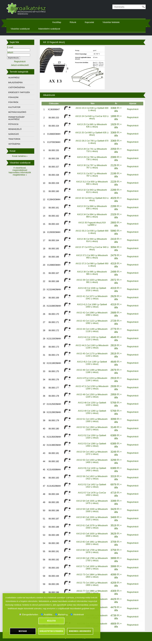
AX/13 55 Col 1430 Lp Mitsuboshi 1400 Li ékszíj (91, 461)
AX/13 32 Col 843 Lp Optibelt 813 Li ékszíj (91, 199)
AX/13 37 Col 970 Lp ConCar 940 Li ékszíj (91, 248)
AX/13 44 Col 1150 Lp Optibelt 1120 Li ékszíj (92, 338)
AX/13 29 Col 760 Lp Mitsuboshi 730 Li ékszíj (92, 158)
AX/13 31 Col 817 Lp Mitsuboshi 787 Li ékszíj (92, 174)
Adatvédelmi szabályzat (50, 29)
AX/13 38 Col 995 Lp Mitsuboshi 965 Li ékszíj (92, 272)
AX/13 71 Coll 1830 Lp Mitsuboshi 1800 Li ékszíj (92, 567)
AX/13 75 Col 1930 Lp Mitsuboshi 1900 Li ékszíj (91, 583)
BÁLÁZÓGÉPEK (17, 82)
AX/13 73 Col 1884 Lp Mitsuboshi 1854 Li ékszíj (91, 575)
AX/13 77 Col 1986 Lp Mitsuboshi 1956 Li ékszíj (91, 592)
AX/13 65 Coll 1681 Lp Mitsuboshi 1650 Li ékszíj (92, 543)
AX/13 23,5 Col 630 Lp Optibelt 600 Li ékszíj (91, 109)
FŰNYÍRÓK (15, 102)
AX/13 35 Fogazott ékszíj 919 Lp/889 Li (92, 223)
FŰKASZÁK (15, 97)
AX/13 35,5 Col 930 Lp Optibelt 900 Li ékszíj (91, 232)
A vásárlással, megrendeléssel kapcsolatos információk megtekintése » (21, 171)
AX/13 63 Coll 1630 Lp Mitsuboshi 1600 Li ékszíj (92, 534)
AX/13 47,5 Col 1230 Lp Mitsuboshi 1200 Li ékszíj (92, 387)
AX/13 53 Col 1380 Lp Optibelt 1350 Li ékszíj (92, 444)
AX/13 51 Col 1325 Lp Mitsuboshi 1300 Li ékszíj (91, 420)
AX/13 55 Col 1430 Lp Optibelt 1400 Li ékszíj (92, 469)
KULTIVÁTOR (16, 107)
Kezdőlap (57, 22)
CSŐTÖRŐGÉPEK (18, 87)
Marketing (61, 614)
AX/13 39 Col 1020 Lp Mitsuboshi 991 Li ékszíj (91, 281)
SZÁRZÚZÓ (15, 134)
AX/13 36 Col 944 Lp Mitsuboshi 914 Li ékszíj (92, 240)
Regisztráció (132, 109)
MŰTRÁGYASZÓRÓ (18, 112)
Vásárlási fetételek (111, 22)
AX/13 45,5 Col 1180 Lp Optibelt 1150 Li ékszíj (92, 363)
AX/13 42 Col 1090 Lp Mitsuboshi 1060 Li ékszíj (91, 313)
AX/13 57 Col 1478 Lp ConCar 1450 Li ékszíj (92, 493)
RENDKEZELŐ (16, 129)
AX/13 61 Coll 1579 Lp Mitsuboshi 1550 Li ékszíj (92, 526)
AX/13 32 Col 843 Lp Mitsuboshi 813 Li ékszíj (92, 191)
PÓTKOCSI (15, 124)
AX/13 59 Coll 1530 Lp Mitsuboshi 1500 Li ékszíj (92, 510)
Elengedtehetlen (28, 614)
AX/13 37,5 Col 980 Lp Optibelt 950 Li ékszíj (91, 264)
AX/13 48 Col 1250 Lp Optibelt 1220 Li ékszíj (92, 403)
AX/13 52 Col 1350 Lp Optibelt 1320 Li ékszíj (92, 436)
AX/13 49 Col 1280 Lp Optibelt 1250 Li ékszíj (92, 412)
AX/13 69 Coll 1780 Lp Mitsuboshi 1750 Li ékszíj (92, 559)
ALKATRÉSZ (15, 77)
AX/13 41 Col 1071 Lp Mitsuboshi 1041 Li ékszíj (91, 297)
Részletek (51, 621)
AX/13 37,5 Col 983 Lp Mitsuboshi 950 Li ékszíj (92, 256)
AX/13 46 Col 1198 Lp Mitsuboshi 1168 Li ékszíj (91, 371)
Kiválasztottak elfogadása (51, 631)
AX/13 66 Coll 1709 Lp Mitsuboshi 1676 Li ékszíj (92, 551)
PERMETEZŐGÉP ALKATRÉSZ (18, 118)
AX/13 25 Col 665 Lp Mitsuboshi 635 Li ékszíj (92, 125)
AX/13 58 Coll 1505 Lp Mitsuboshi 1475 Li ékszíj (92, 502)
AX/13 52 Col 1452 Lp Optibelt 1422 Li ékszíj (92, 485)
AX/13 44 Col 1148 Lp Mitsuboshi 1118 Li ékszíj (91, 330)
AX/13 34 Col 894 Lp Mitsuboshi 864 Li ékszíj (92, 215)
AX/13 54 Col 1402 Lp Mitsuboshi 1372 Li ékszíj (91, 453)
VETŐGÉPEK (16, 144)
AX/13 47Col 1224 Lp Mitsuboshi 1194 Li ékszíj (92, 379)
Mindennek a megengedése (80, 631)
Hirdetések (77, 614)
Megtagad (23, 631)
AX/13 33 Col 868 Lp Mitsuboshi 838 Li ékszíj (92, 207)
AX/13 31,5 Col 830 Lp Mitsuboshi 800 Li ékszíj (92, 182)
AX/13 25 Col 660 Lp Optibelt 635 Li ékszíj (91, 133)
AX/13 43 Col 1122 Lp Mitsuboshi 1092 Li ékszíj (91, 322)
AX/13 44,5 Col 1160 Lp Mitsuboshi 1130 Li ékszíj (92, 346)
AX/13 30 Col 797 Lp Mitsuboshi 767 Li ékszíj (92, 166)
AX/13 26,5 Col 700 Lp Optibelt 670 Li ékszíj (91, 142)
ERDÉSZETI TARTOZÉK (20, 92)
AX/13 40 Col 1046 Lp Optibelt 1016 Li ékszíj (92, 289)
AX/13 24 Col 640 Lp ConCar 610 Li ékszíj (91, 117)
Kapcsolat (89, 22)
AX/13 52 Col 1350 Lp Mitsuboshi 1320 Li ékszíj (91, 428)
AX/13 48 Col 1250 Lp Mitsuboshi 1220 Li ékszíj (91, 395)
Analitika (46, 614)
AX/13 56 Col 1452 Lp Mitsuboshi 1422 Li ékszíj (91, 477)
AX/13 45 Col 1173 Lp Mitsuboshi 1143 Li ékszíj (91, 354)
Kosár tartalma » (20, 156)
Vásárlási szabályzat (21, 29)
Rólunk (73, 22)
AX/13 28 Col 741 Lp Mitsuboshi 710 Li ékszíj (92, 150)
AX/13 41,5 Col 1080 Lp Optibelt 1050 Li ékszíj (92, 305)
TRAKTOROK (16, 139)
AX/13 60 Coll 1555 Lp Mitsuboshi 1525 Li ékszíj (92, 518)
